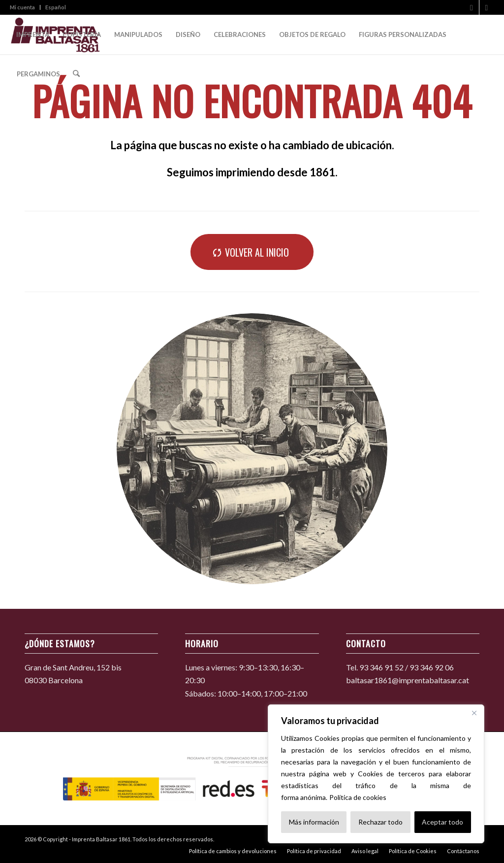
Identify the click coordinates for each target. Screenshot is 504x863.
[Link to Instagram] (486, 7)
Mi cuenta (22, 7)
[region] (376, 773)
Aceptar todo (442, 822)
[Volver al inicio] (252, 252)
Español (55, 7)
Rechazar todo (380, 822)
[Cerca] (474, 713)
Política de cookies (357, 797)
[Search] (76, 74)
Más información (314, 822)
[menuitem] (25, 7)
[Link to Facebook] (472, 7)
